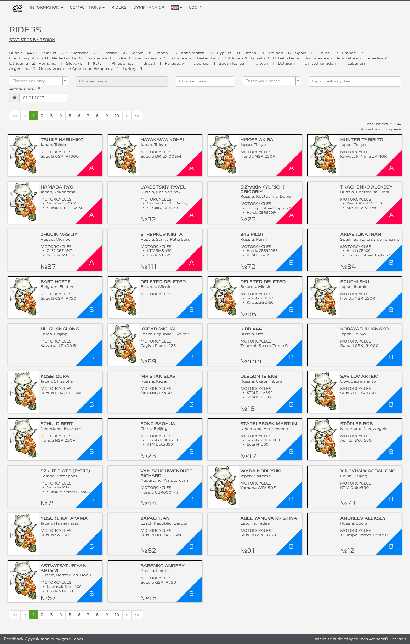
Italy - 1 (100, 63)
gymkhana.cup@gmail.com (55, 638)
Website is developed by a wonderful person (360, 638)
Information (46, 7)
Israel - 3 (260, 58)
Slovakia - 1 (77, 63)
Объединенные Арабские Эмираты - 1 (79, 68)
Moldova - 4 (235, 58)
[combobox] (38, 80)
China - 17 (328, 52)
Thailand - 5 (207, 58)
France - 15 (353, 52)
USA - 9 (122, 58)
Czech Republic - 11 (28, 58)
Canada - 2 (376, 58)
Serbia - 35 (141, 52)
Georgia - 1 (204, 63)
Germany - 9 (98, 58)
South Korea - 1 (234, 63)
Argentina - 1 (22, 68)
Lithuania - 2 (22, 63)
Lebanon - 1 (359, 63)
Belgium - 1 (289, 63)
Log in (196, 7)
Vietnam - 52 (84, 52)
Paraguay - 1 (177, 63)
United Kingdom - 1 (324, 63)
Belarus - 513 (54, 52)
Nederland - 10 (67, 58)
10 (117, 115)
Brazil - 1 (152, 63)
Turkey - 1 (132, 68)
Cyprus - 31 (228, 52)
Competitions (87, 7)
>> (137, 115)
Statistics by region (32, 39)
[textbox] (37, 80)
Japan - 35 (166, 52)
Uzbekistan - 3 (288, 58)
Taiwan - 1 (264, 63)
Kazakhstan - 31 (197, 52)
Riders (119, 7)
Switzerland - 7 (149, 58)
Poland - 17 (280, 52)
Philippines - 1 (125, 63)
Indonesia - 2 (319, 58)
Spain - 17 (305, 52)
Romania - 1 (50, 63)
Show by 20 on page (380, 129)
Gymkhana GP (148, 7)
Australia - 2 (349, 58)
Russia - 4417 (23, 52)
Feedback (14, 638)
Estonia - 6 (180, 58)
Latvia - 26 (254, 52)
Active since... (24, 89)
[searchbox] (122, 81)
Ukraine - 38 (114, 52)
